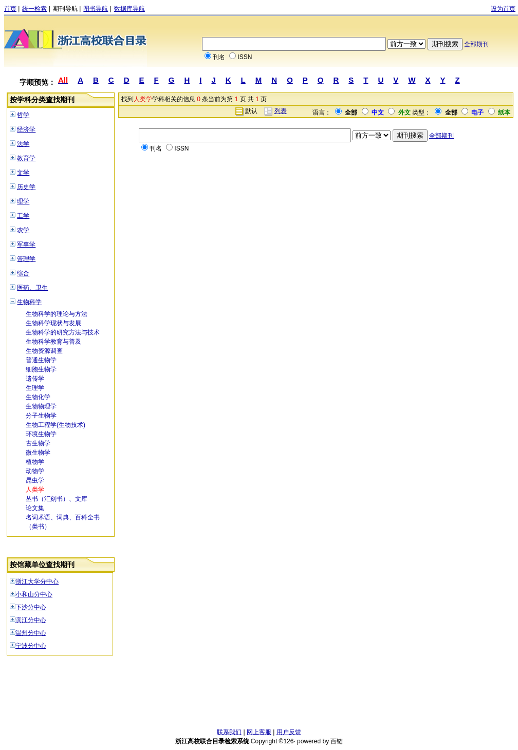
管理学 (26, 258)
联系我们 (229, 732)
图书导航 (95, 8)
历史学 (26, 187)
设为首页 (503, 8)
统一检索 (34, 8)
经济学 (26, 129)
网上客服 (259, 732)
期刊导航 (65, 8)
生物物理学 (41, 406)
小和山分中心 (33, 594)
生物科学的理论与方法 (56, 313)
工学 (23, 215)
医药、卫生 (32, 287)
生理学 (35, 387)
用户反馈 (288, 732)
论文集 (35, 508)
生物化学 (38, 397)
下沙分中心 (30, 607)
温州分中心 (30, 632)
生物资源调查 (44, 350)
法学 (23, 143)
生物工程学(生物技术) (55, 424)
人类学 (35, 489)
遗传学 (35, 378)
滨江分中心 (30, 620)
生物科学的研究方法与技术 (63, 332)
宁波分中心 (30, 645)
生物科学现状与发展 (53, 323)
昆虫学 (35, 480)
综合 (23, 273)
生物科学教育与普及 (53, 341)
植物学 (35, 461)
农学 (23, 230)
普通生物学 (41, 360)
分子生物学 (41, 415)
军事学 (26, 244)
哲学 (23, 115)
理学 (23, 201)
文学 (23, 172)
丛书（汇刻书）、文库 (56, 498)
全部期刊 (476, 44)
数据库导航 (129, 8)
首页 (10, 8)
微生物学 (38, 452)
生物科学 (29, 302)
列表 (280, 111)
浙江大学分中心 (37, 581)
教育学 (26, 158)
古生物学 (38, 443)
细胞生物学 (41, 369)
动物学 (35, 471)
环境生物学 (41, 434)
